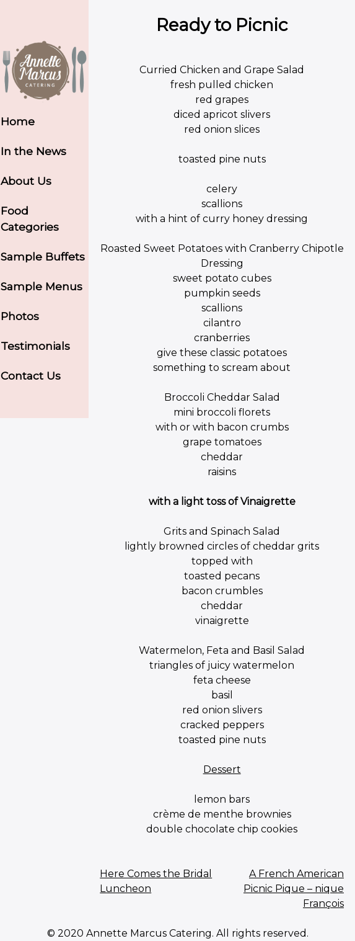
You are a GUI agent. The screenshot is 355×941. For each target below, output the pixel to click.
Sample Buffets (43, 256)
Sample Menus (41, 286)
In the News (33, 151)
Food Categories (30, 218)
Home (18, 121)
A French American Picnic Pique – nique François (293, 888)
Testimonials (35, 345)
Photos (20, 316)
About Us (26, 180)
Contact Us (31, 375)
